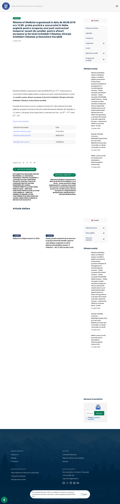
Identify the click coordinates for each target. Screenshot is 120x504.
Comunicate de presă (69, 454)
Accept (94, 418)
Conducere (14, 461)
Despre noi (14, 454)
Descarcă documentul (21, 121)
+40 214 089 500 (68, 475)
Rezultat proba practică (22, 135)
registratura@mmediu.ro (71, 478)
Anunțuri (65, 461)
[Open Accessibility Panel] (4, 500)
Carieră (17, 18)
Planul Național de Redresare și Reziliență (25, 472)
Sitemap (13, 458)
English (95, 20)
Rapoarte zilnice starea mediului (73, 458)
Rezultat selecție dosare (22, 131)
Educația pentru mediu (18, 479)
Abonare (99, 413)
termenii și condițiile (94, 418)
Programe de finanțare (18, 476)
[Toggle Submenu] (103, 43)
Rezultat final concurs (22, 142)
